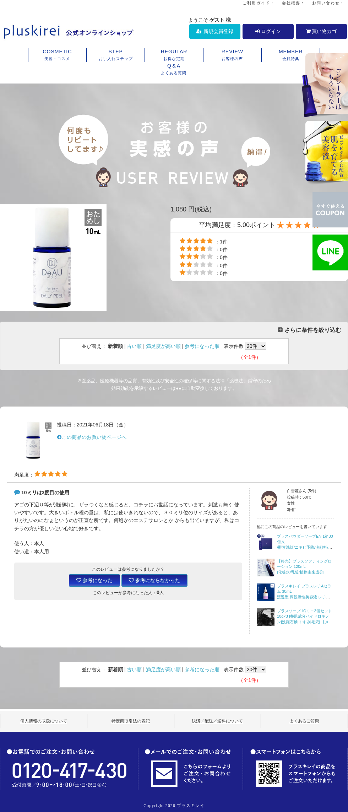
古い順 (134, 346)
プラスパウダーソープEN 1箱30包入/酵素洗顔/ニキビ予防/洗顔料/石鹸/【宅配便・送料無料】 (305, 547)
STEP (116, 55)
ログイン (268, 31)
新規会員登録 (214, 31)
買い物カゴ (321, 31)
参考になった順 (202, 346)
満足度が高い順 (163, 346)
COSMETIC (57, 55)
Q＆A (174, 69)
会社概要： (293, 3)
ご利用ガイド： (259, 3)
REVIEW (232, 55)
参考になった (94, 580)
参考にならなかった (154, 580)
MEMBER (291, 55)
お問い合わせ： (328, 3)
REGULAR (174, 55)
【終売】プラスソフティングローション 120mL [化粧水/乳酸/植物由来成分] (304, 566)
